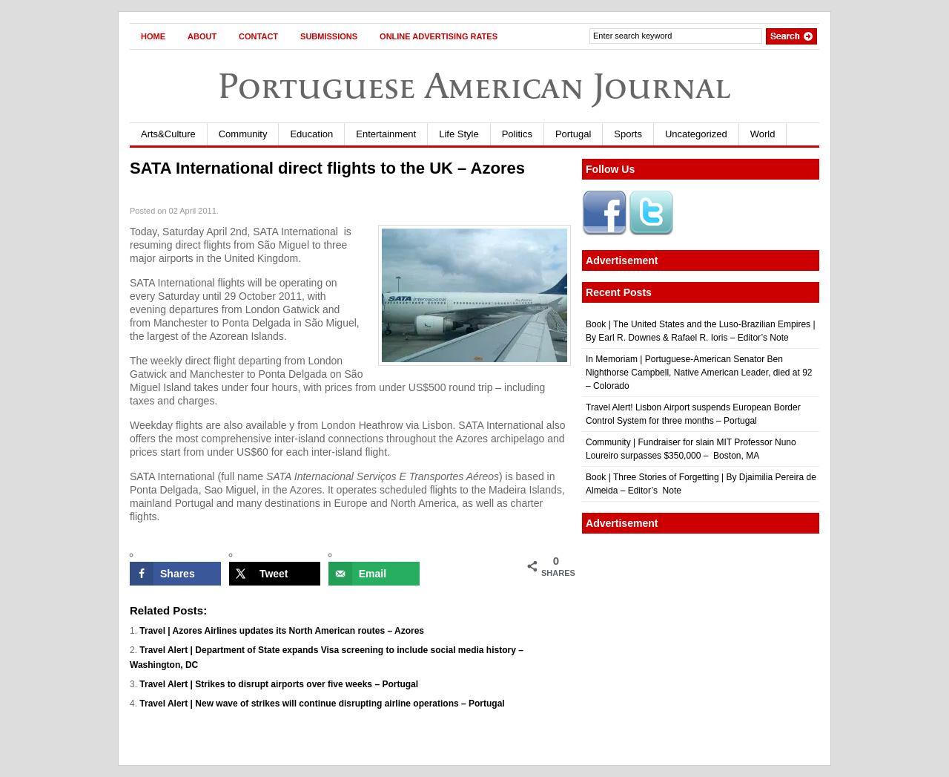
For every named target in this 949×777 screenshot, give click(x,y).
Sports (628, 134)
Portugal (573, 134)
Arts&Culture (168, 134)
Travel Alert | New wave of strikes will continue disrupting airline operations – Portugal (321, 703)
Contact (258, 36)
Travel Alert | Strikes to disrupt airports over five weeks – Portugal (278, 684)
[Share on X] (274, 574)
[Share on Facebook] (175, 574)
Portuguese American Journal (474, 86)
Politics (517, 134)
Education (311, 134)
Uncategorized (696, 134)
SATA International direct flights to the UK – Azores (327, 168)
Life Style (458, 134)
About (202, 36)
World (763, 134)
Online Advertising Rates (438, 36)
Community (243, 134)
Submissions (328, 36)
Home (153, 36)
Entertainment (386, 134)
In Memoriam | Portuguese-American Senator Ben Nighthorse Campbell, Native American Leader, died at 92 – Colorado (699, 372)
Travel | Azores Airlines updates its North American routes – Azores (281, 631)
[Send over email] (374, 574)
